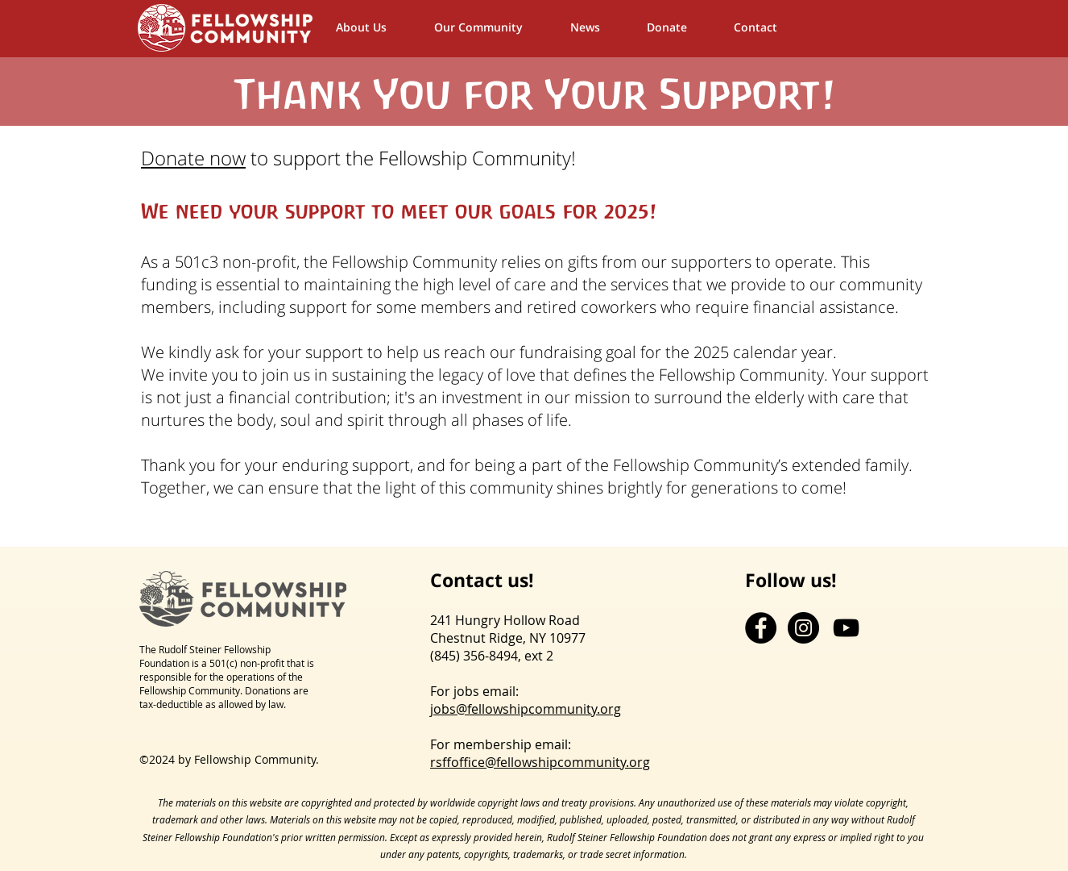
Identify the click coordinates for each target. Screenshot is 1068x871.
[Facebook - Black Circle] (760, 628)
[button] (494, 27)
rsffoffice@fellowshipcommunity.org (540, 762)
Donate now (193, 157)
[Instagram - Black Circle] (803, 628)
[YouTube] (846, 628)
